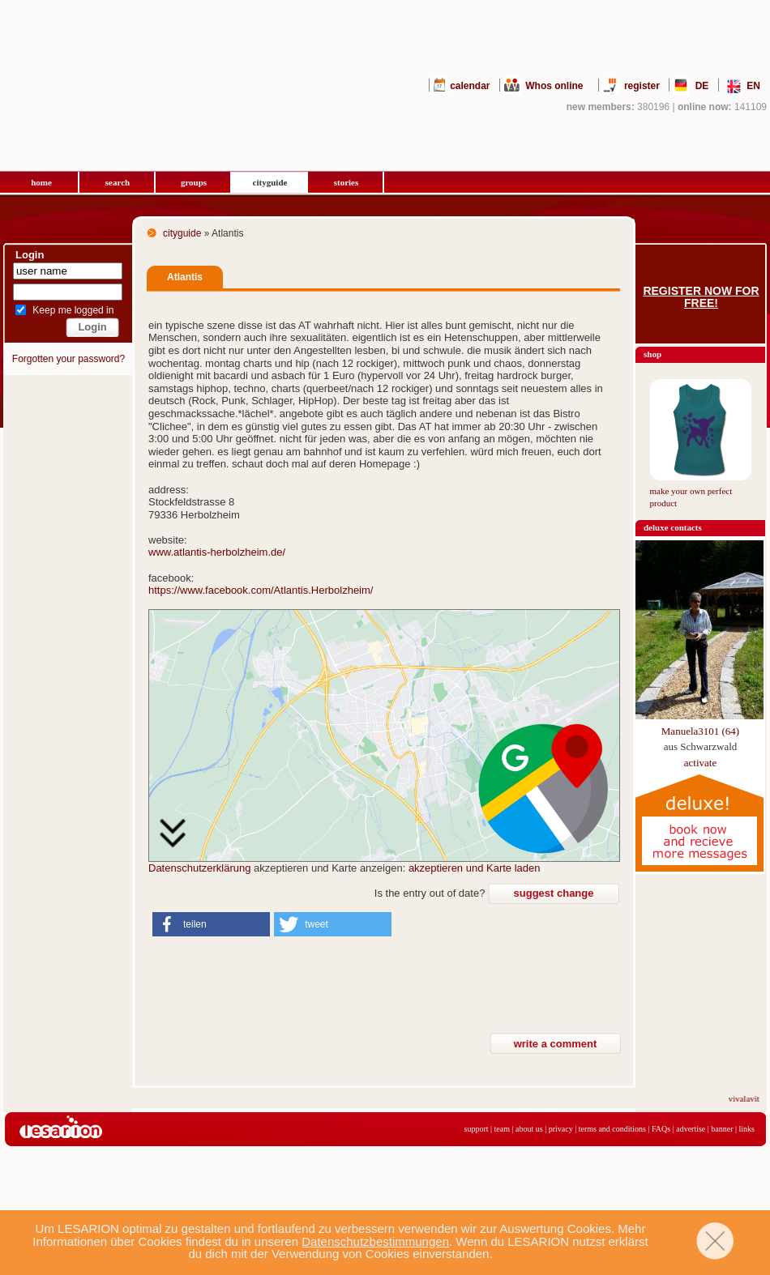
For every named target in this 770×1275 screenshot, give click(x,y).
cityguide (270, 182)
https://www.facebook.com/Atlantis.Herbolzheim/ (260, 590)
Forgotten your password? (68, 359)
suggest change (554, 893)
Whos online (554, 86)
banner (722, 1128)
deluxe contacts (673, 527)
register (642, 86)
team (502, 1128)
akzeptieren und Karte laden (475, 868)
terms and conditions (612, 1128)
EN (753, 86)
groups (194, 182)
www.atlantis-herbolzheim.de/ (216, 552)
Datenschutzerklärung (199, 868)
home (41, 182)
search (117, 182)
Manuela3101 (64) (700, 731)
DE (702, 86)
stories (346, 182)
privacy (561, 1128)
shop (652, 354)
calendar (470, 86)
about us (529, 1128)
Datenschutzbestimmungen (375, 1241)
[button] (211, 924)
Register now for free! (701, 297)
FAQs (661, 1128)
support (476, 1128)
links (747, 1128)
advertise (690, 1128)
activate (700, 763)
